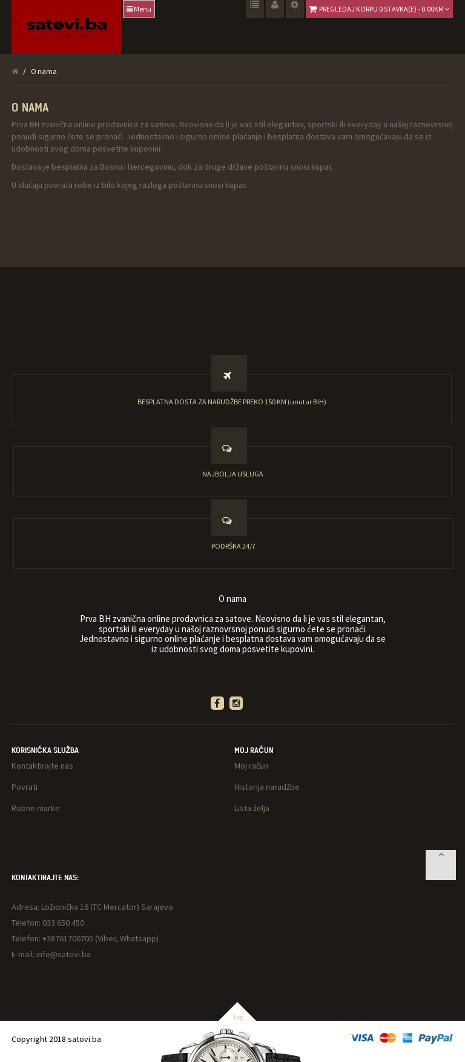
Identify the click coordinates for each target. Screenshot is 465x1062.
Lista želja (251, 808)
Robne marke (36, 808)
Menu (139, 8)
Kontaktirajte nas (42, 765)
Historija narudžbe (267, 786)
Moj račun (251, 765)
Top (237, 1016)
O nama (44, 71)
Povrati (25, 786)
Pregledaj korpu (384, 8)
